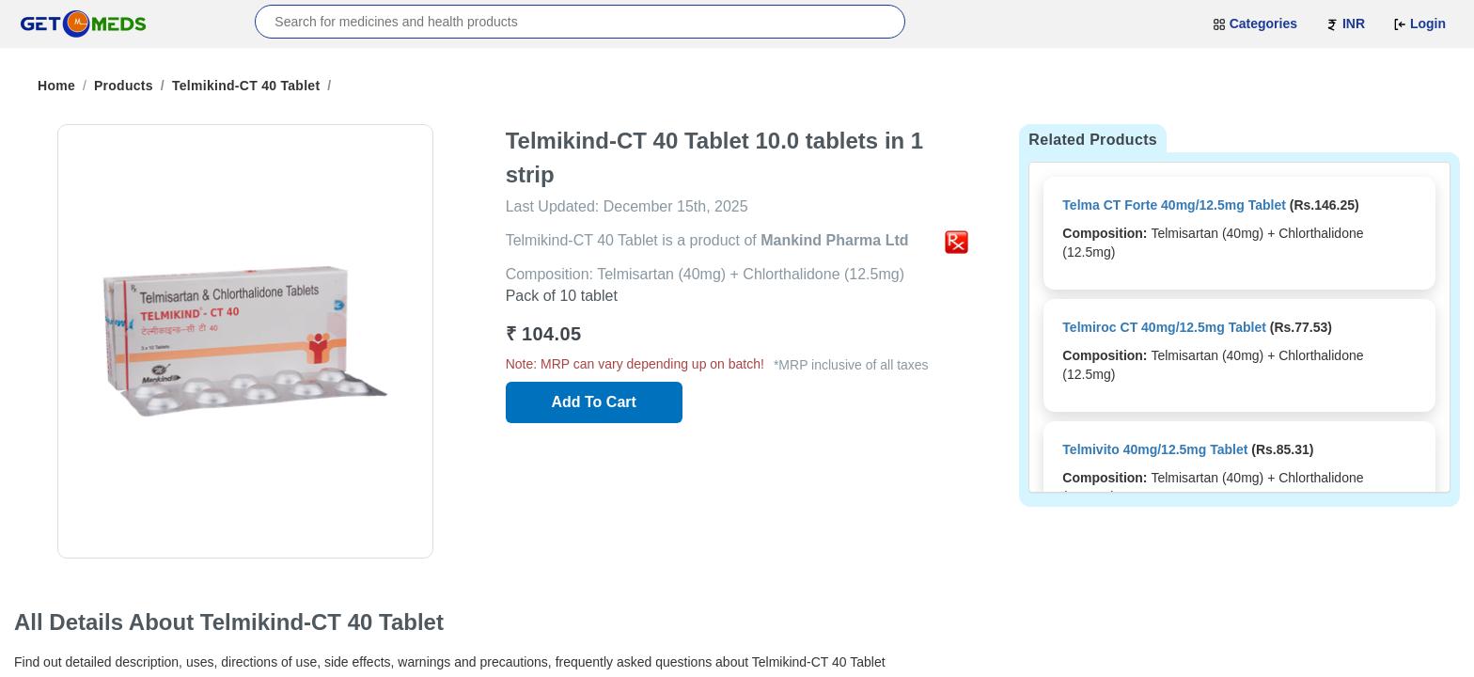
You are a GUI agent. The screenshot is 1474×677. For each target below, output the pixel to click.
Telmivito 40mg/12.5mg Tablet (1154, 449)
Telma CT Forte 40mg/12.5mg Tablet (1174, 205)
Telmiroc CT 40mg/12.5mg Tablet (1164, 327)
